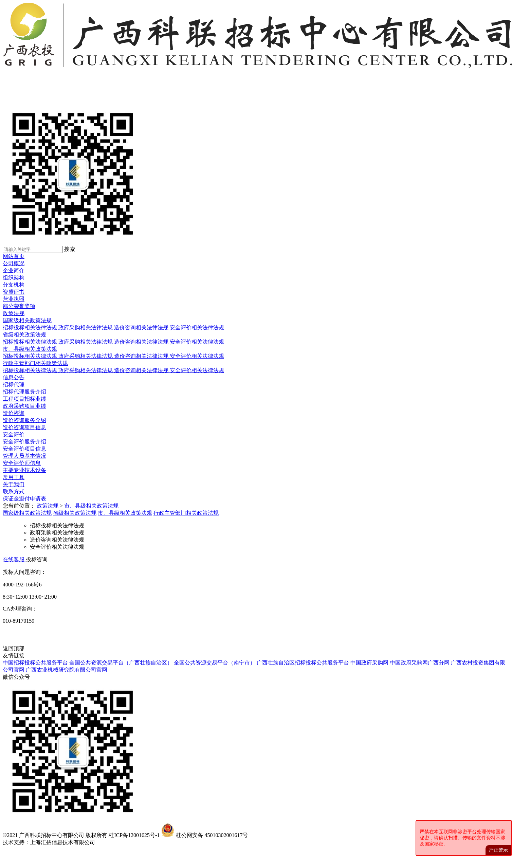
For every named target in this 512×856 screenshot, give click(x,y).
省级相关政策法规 (24, 335)
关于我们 (13, 484)
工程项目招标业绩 (24, 399)
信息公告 (13, 377)
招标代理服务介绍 (24, 392)
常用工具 (13, 477)
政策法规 (13, 313)
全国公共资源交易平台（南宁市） (214, 663)
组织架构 (13, 277)
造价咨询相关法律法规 (142, 327)
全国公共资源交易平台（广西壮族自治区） (120, 663)
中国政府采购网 (369, 663)
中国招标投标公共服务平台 (35, 663)
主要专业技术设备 (24, 470)
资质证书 (13, 292)
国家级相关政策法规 (27, 320)
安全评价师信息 (22, 463)
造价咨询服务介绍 (24, 420)
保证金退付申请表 (24, 499)
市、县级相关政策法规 (30, 349)
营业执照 (13, 299)
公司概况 (13, 263)
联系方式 (13, 491)
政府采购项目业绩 (24, 406)
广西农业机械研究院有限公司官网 (66, 670)
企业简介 (13, 270)
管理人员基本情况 (24, 456)
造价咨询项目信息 (24, 427)
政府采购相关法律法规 (86, 327)
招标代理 (13, 384)
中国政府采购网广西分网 (420, 663)
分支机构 (13, 285)
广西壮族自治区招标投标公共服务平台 (303, 663)
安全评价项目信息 (24, 449)
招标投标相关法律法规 (30, 327)
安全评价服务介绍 (24, 441)
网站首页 (13, 256)
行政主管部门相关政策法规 (35, 363)
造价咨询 (13, 413)
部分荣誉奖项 (19, 306)
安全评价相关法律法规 (197, 327)
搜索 (69, 249)
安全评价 (13, 434)
